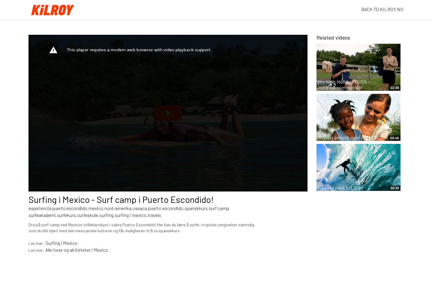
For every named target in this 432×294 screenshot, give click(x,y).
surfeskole (87, 215)
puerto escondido (165, 208)
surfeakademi (42, 215)
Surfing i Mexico (61, 243)
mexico (95, 208)
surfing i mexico (130, 215)
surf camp (219, 208)
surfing (106, 215)
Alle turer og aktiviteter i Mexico (76, 250)
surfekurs (66, 215)
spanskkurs (196, 208)
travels (154, 215)
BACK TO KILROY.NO (382, 9)
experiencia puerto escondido (57, 208)
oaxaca (140, 208)
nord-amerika (117, 208)
